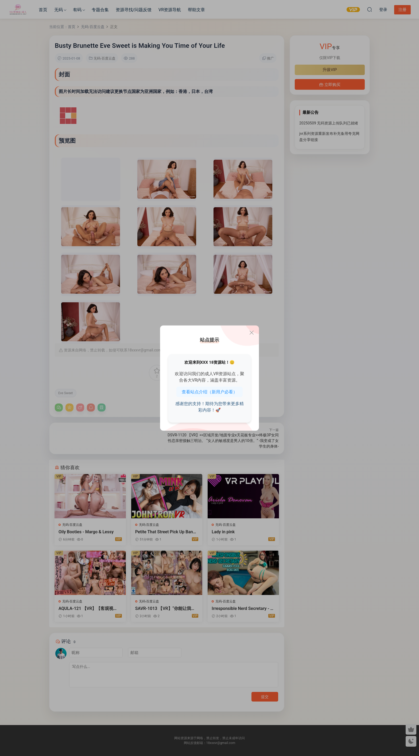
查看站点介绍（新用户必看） (209, 391)
